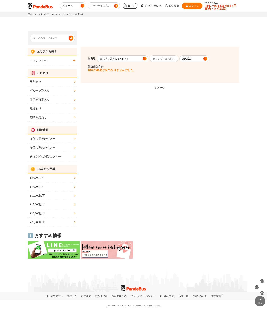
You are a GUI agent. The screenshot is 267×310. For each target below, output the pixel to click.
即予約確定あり (40, 99)
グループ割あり (40, 90)
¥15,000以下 (37, 204)
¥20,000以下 (37, 213)
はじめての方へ (54, 296)
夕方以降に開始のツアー (45, 156)
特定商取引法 (119, 296)
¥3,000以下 (36, 177)
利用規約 (86, 296)
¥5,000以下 (36, 186)
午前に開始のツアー (42, 138)
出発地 (91, 58)
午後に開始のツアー (42, 147)
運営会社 (72, 296)
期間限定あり (38, 117)
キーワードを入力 (100, 5)
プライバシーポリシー (143, 296)
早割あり (35, 81)
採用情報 (216, 296)
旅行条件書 (101, 296)
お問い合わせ (199, 296)
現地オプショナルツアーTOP (41, 14)
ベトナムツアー (65, 14)
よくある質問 (166, 296)
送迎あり (35, 108)
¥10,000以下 (37, 195)
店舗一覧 (183, 296)
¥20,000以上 (37, 222)
